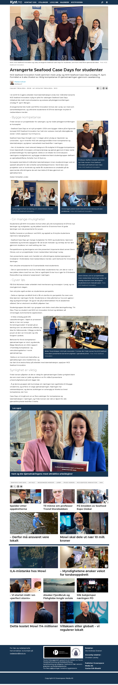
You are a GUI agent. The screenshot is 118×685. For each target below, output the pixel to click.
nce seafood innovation (87, 482)
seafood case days (18, 482)
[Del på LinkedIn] (103, 88)
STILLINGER (43, 2)
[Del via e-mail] (106, 88)
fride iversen (69, 482)
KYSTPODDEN (77, 2)
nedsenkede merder (46, 482)
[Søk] (102, 2)
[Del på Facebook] (97, 88)
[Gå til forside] (16, 2)
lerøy (58, 482)
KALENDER (64, 2)
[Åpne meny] (107, 2)
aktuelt (32, 482)
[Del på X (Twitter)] (100, 88)
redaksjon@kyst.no (18, 653)
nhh (101, 482)
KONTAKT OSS (30, 2)
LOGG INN (54, 2)
